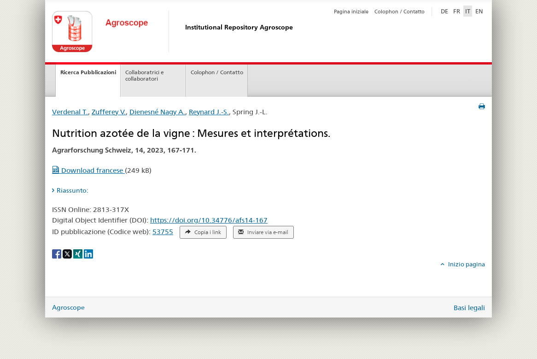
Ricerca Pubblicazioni (88, 72)
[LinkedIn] (88, 253)
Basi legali (469, 307)
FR (456, 11)
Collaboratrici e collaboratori (144, 75)
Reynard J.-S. (209, 111)
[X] (68, 253)
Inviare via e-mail (263, 232)
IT (467, 11)
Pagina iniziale (351, 11)
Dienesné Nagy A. (157, 111)
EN (479, 11)
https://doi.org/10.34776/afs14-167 (209, 220)
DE (445, 10)
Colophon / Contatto (399, 11)
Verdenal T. (70, 111)
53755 (162, 231)
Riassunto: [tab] (72, 190)
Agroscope (68, 307)
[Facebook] (57, 253)
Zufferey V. (109, 111)
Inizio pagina (466, 264)
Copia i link (203, 232)
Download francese (88, 170)
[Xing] (78, 253)
